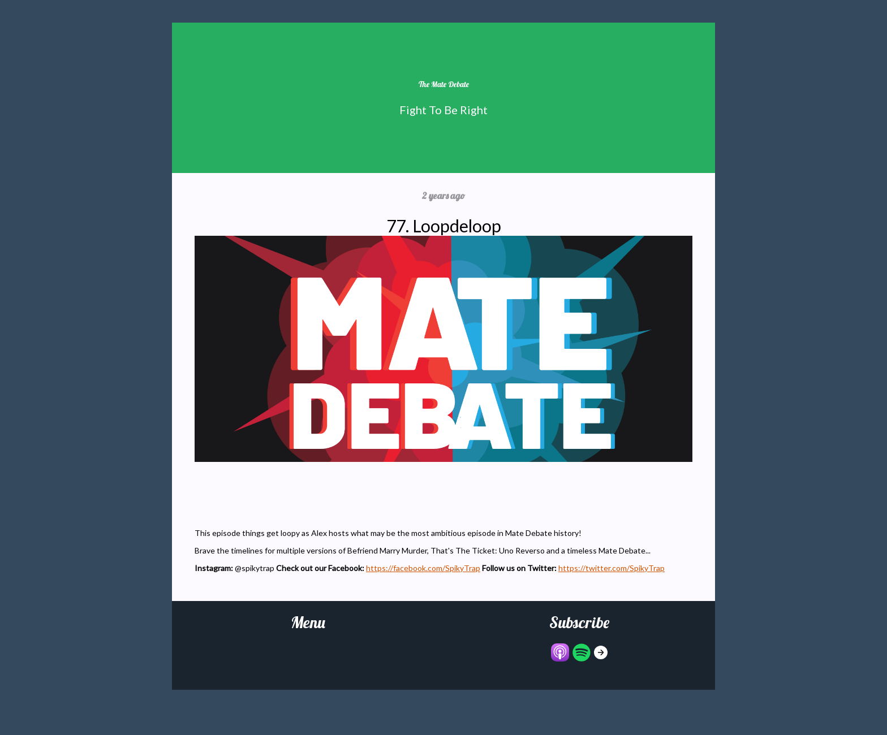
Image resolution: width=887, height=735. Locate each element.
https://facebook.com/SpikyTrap (423, 568)
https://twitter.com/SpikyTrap (611, 568)
